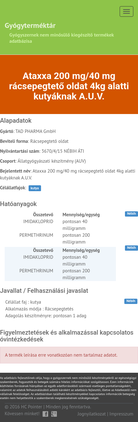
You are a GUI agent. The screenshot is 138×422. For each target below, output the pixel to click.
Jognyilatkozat (92, 414)
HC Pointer (31, 407)
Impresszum (121, 414)
